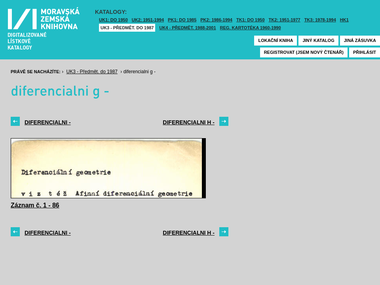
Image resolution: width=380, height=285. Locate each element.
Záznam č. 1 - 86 (35, 205)
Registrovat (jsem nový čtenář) (304, 52)
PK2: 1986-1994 (216, 19)
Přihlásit (364, 52)
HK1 (344, 19)
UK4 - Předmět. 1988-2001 (187, 27)
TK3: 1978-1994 (320, 19)
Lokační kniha (275, 40)
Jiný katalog (318, 40)
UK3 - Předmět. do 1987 (127, 27)
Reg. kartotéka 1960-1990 (250, 27)
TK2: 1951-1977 (284, 19)
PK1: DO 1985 (182, 19)
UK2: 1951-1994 (148, 19)
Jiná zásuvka (360, 40)
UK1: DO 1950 (113, 19)
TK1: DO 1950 (250, 19)
